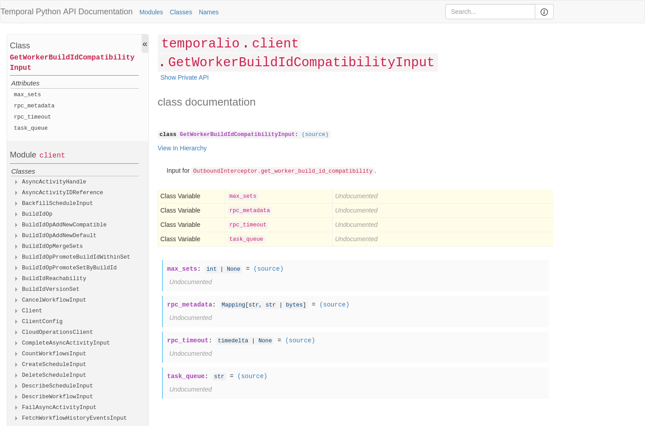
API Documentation (98, 11)
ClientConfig (42, 322)
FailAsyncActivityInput (59, 408)
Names (209, 12)
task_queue (31, 128)
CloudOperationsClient (57, 332)
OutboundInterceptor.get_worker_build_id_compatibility (283, 171)
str (254, 305)
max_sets (27, 95)
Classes (181, 12)
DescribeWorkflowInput (57, 397)
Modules (151, 12)
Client (32, 311)
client (52, 156)
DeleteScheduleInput (54, 375)
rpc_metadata (34, 106)
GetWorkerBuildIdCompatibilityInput (72, 63)
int (211, 269)
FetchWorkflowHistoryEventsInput (74, 418)
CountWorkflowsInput (54, 354)
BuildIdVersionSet (51, 289)
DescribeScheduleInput (57, 386)
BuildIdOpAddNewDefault (59, 236)
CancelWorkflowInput (54, 300)
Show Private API (184, 77)
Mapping (233, 305)
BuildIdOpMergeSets (52, 246)
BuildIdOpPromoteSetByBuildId (69, 268)
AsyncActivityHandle (54, 182)
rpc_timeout (32, 117)
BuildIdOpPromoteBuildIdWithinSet (76, 257)
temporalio (200, 44)
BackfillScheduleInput (57, 203)
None (233, 269)
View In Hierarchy (182, 148)
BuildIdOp (37, 214)
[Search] (490, 11)
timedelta (233, 341)
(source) (314, 135)
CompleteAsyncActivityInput (66, 343)
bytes (294, 305)
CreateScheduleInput (54, 365)
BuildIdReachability (54, 279)
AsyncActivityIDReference (62, 193)
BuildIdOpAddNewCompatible (64, 225)
